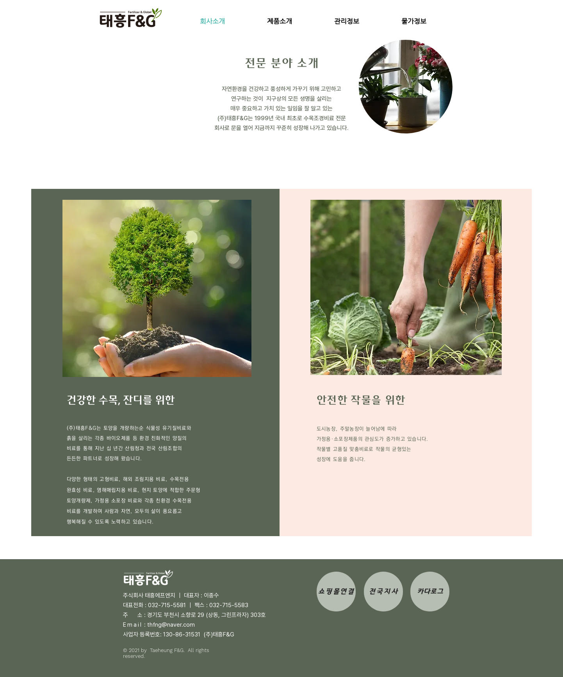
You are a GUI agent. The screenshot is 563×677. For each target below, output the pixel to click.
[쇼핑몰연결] (336, 591)
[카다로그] (429, 591)
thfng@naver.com (171, 624)
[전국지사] (383, 591)
